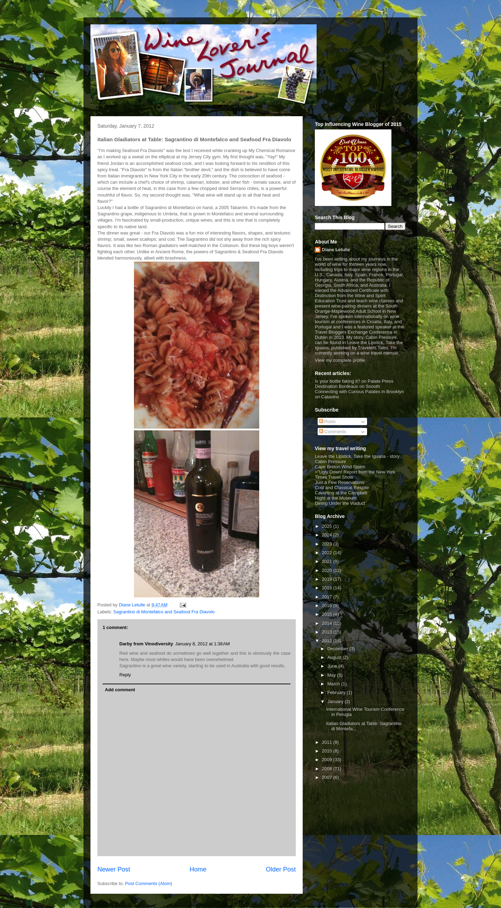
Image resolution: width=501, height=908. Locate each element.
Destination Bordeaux (336, 386)
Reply (125, 674)
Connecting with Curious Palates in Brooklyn (359, 391)
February (337, 692)
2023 (327, 544)
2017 (327, 596)
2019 (327, 579)
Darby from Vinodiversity (146, 643)
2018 (327, 587)
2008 (327, 768)
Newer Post (113, 869)
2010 (327, 751)
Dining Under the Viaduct (340, 503)
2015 (327, 614)
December (338, 648)
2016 (327, 605)
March (334, 683)
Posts (327, 421)
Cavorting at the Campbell (341, 492)
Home (198, 869)
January (336, 701)
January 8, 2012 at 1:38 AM (202, 643)
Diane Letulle (336, 249)
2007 (327, 777)
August (335, 657)
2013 (327, 632)
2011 (327, 742)
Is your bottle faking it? (337, 381)
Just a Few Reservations (339, 482)
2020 (327, 570)
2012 (327, 640)
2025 (327, 526)
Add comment (120, 689)
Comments (332, 431)
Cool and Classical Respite (342, 487)
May (332, 675)
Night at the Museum (336, 498)
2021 (327, 561)
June (333, 666)
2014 (327, 623)
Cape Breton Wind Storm (340, 466)
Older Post (281, 869)
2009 (327, 759)
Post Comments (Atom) (148, 883)
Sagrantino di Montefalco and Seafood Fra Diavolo (164, 611)
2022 (327, 552)
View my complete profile (340, 360)
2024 (327, 534)
